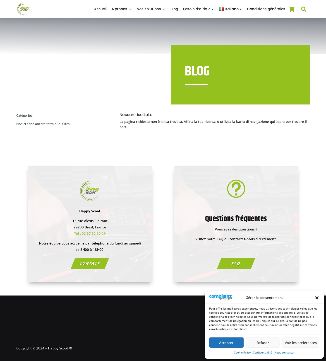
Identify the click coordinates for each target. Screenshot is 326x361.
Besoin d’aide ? (196, 9)
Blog (174, 9)
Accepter (226, 342)
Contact (90, 263)
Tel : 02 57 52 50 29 (90, 233)
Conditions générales (266, 9)
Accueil (100, 9)
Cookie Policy (242, 352)
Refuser (263, 342)
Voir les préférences (301, 342)
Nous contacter (284, 352)
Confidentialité (262, 352)
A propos (119, 9)
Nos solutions (149, 9)
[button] (317, 298)
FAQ (236, 263)
